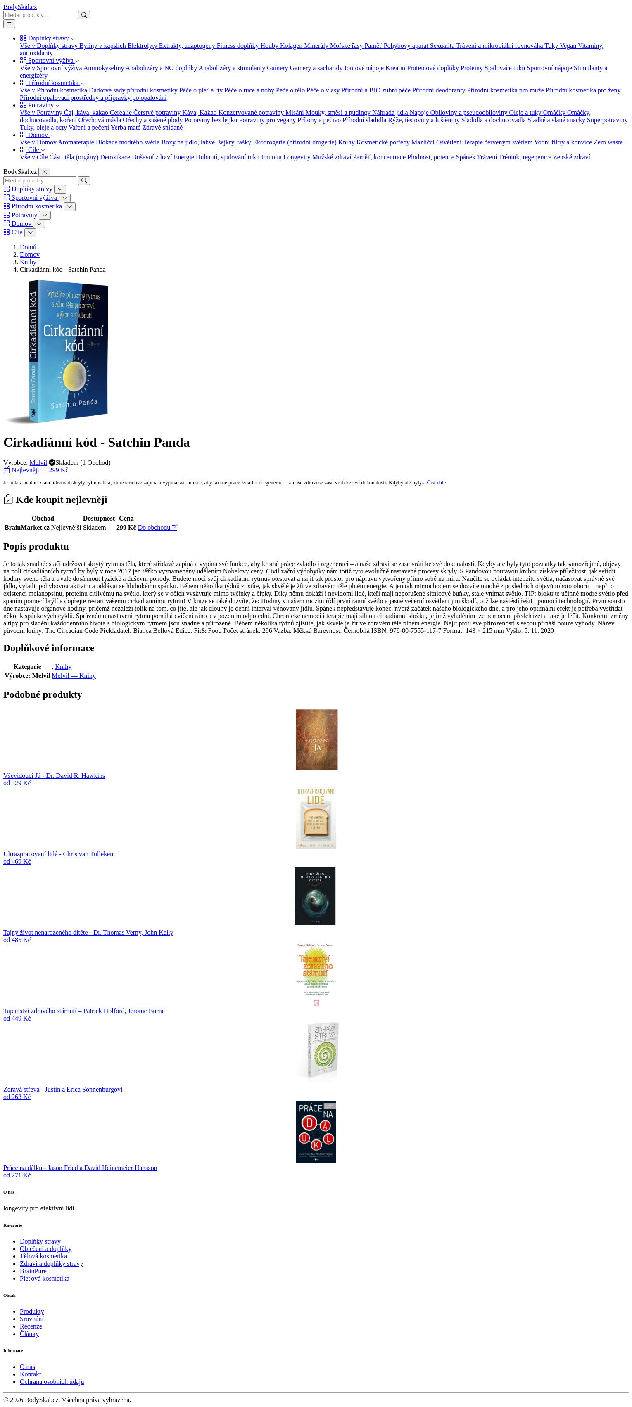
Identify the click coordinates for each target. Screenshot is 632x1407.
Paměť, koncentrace (380, 157)
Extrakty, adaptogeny (188, 45)
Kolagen (292, 45)
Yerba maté (127, 127)
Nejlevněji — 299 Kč (35, 470)
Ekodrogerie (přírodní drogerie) (295, 142)
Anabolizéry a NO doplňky (162, 67)
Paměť (373, 45)
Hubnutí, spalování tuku (228, 157)
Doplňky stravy (47, 38)
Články (29, 1333)
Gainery (278, 67)
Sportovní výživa (49, 60)
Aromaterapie (77, 142)
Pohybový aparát (407, 45)
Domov (37, 134)
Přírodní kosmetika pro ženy (583, 90)
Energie (185, 157)
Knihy (347, 142)
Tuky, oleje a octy (44, 127)
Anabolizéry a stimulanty (232, 67)
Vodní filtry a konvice (564, 142)
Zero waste (608, 142)
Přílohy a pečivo (319, 119)
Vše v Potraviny (42, 112)
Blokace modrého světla (129, 142)
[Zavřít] (44, 172)
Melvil (39, 462)
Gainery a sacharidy (317, 67)
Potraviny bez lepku (212, 119)
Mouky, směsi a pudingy (339, 112)
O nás (27, 1366)
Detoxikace (116, 157)
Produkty (32, 1311)
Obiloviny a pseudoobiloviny (469, 112)
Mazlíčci (423, 142)
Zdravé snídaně (162, 127)
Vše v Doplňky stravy (49, 45)
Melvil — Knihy (74, 675)
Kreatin (396, 67)
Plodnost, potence (431, 157)
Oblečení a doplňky (45, 1248)
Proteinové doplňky (434, 67)
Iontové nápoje (365, 67)
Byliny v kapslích (103, 45)
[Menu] (9, 23)
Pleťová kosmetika (44, 1278)
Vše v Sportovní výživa (51, 67)
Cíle (32, 149)
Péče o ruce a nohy (250, 90)
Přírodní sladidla (365, 119)
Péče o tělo (291, 90)
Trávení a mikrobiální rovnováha (500, 45)
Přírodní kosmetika (52, 82)
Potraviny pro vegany (268, 119)
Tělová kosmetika (43, 1256)
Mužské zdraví (332, 157)
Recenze (31, 1326)
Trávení (488, 157)
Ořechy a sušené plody (153, 119)
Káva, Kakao (200, 112)
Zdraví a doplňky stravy (51, 1263)
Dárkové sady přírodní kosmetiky (134, 90)
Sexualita (443, 45)
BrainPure (33, 1270)
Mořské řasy (347, 45)
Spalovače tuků (506, 67)
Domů (28, 247)
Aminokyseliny (104, 67)
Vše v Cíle (35, 157)
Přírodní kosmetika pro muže (506, 90)
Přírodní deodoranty (439, 90)
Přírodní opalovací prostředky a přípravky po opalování (93, 97)
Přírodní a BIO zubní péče (376, 90)
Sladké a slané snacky (557, 119)
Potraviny (39, 105)
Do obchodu (158, 527)
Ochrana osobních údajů (52, 1381)
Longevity (297, 157)
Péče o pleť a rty (201, 90)
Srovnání (32, 1318)
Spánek (466, 157)
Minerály (317, 45)
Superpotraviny (607, 119)
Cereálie (121, 112)
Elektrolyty (143, 45)
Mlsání (295, 112)
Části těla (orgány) (75, 157)
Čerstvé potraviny (157, 112)
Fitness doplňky (239, 45)
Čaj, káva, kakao (87, 112)
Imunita (272, 157)
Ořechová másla (100, 119)
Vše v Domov (39, 142)
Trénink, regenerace (526, 157)
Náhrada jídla (391, 112)
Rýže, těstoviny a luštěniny (424, 119)
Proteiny (473, 67)
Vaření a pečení (90, 127)
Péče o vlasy (323, 90)
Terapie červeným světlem (498, 142)
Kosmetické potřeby (383, 142)
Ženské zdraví (571, 157)
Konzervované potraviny (252, 112)
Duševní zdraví (152, 157)
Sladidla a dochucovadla (494, 119)
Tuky (552, 45)
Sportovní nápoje (550, 67)
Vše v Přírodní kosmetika (54, 90)
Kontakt (30, 1374)
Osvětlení (449, 142)
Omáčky (555, 112)
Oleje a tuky (526, 112)
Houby (270, 45)
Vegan (569, 45)
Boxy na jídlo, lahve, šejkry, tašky (207, 142)
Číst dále (436, 482)
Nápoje (420, 112)
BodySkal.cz (20, 6)
